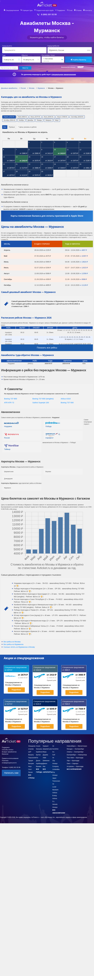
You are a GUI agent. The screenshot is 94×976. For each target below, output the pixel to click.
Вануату (31, 755)
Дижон (45, 763)
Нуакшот (46, 746)
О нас (70, 10)
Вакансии (5, 754)
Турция (30, 760)
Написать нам (11, 773)
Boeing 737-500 (67, 403)
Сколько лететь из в (19, 647)
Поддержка (61, 10)
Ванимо (38, 766)
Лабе (44, 758)
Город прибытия (53, 46)
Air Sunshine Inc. (55, 749)
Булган (38, 755)
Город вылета (7, 46)
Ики (44, 766)
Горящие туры (27, 10)
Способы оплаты (7, 750)
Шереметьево (47, 749)
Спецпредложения (12, 10)
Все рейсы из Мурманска (13, 644)
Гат (37, 758)
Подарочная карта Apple (45, 10)
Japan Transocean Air (56, 781)
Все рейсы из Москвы (12, 642)
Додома (45, 755)
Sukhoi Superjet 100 (40, 403)
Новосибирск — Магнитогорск (77, 746)
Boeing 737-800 (10, 399)
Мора (44, 752)
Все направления (74, 769)
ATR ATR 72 (9, 403)
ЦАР (29, 752)
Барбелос (39, 752)
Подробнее (16, 690)
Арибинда (39, 763)
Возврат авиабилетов (9, 752)
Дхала (38, 760)
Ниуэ (29, 766)
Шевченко (46, 760)
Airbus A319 (66, 399)
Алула (38, 746)
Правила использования (10, 758)
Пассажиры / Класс (48, 55)
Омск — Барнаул (72, 763)
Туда (3, 55)
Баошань (39, 749)
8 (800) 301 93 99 (49, 14)
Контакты (88, 10)
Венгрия (31, 763)
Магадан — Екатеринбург (75, 749)
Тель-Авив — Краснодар (75, 758)
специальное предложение (63, 74)
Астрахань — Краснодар (75, 766)
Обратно (25, 55)
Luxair (54, 787)
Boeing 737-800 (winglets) (43, 399)
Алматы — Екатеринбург (75, 752)
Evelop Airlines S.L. (54, 798)
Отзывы (79, 10)
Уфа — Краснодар (73, 760)
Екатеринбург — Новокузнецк (77, 755)
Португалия (32, 758)
